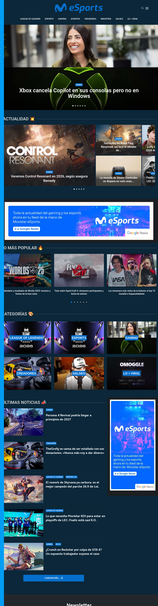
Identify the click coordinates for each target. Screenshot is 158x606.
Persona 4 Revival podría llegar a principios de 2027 (68, 417)
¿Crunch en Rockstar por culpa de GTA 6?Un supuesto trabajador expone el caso (74, 554)
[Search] (142, 8)
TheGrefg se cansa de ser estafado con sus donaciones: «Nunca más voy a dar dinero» (75, 451)
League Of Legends (30, 18)
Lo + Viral (133, 18)
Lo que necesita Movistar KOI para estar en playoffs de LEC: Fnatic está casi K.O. (75, 518)
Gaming (62, 18)
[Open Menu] (146, 8)
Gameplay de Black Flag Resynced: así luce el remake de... (118, 147)
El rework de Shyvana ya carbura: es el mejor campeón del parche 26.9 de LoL (72, 484)
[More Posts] (53, 578)
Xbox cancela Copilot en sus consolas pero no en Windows (79, 93)
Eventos (75, 18)
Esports (49, 18)
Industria (106, 18)
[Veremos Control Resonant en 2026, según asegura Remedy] (49, 155)
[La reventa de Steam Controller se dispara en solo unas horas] (118, 171)
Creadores (90, 18)
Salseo (119, 18)
